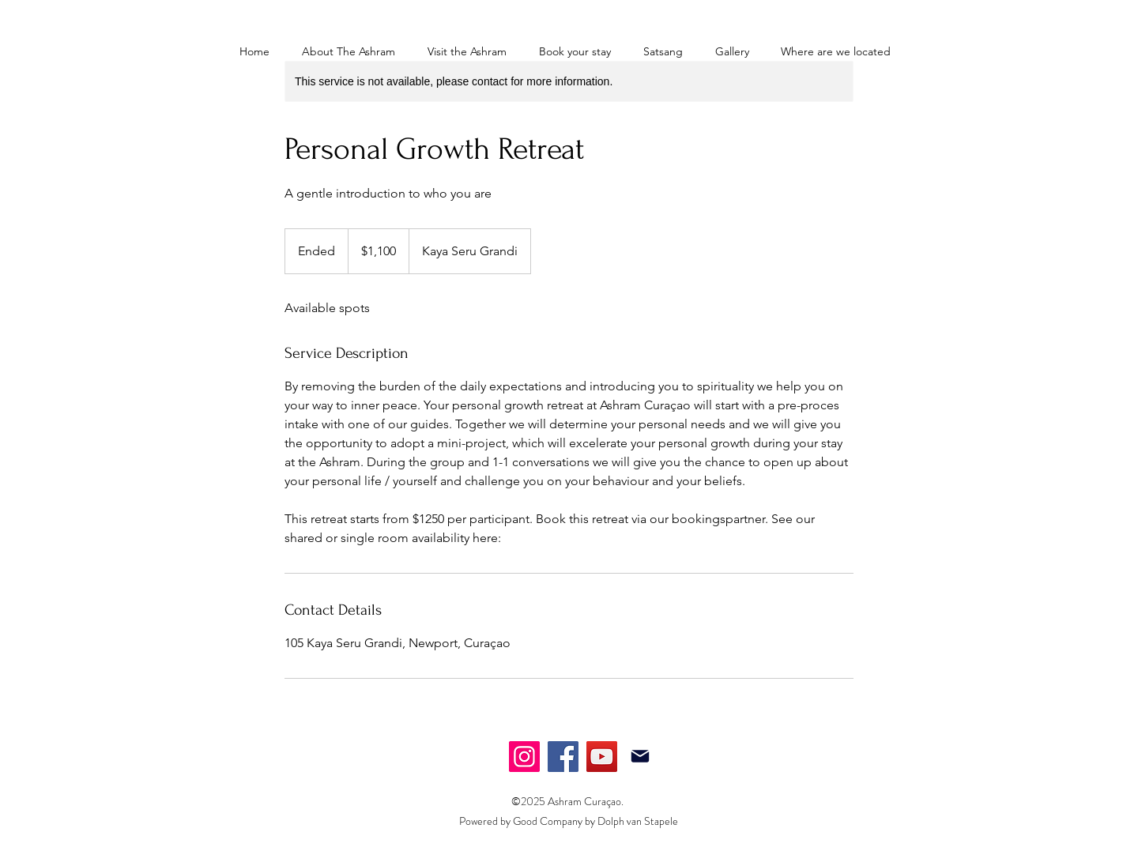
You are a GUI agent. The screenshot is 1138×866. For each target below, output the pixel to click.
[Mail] (640, 756)
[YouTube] (601, 756)
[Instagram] (524, 756)
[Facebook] (563, 756)
